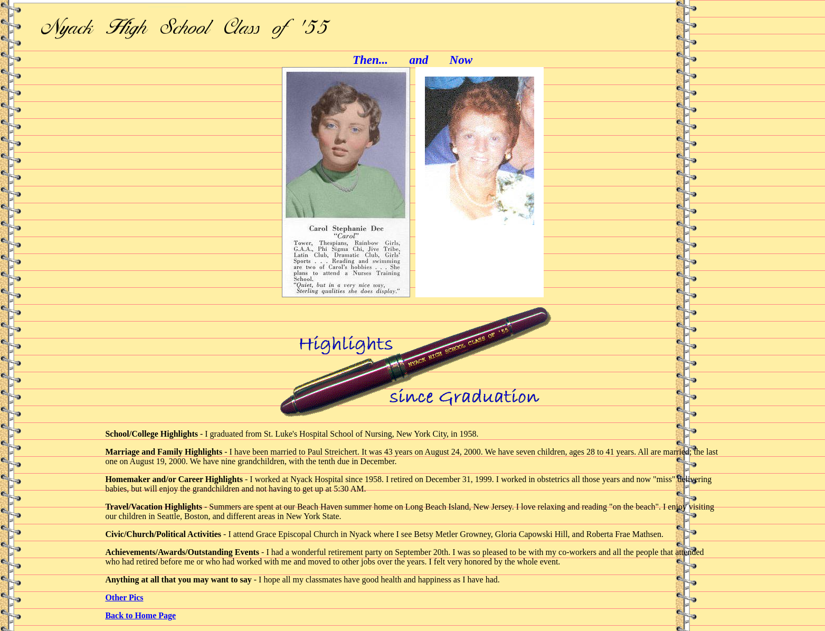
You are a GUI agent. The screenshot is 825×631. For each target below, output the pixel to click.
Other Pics (124, 597)
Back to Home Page (140, 615)
